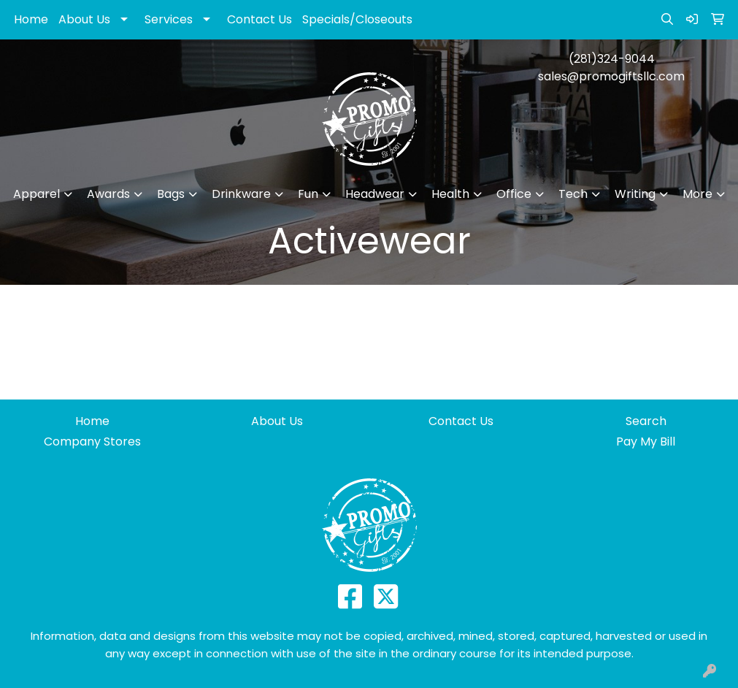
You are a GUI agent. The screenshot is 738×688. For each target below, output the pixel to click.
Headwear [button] (374, 194)
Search (646, 421)
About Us (84, 19)
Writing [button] (635, 194)
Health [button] (450, 194)
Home (31, 19)
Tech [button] (573, 194)
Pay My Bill (645, 441)
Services (169, 19)
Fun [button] (308, 194)
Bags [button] (171, 194)
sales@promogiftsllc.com (611, 76)
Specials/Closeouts (357, 19)
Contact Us (259, 19)
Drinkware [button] (241, 194)
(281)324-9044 (612, 58)
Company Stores (92, 441)
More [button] (697, 194)
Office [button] (513, 194)
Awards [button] (108, 194)
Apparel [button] (36, 194)
